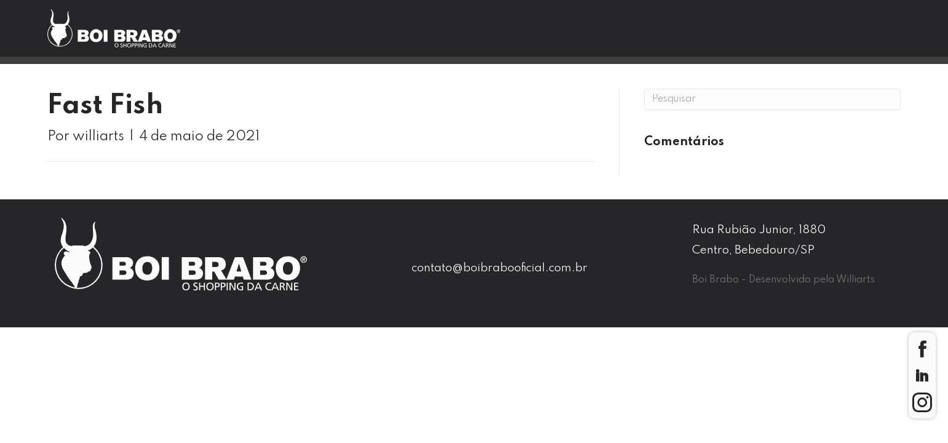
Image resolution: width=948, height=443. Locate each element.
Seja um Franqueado (841, 35)
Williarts (855, 280)
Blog (609, 34)
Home (284, 34)
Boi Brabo (384, 34)
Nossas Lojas (504, 34)
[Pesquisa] (772, 99)
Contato (703, 34)
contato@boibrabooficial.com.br (500, 268)
